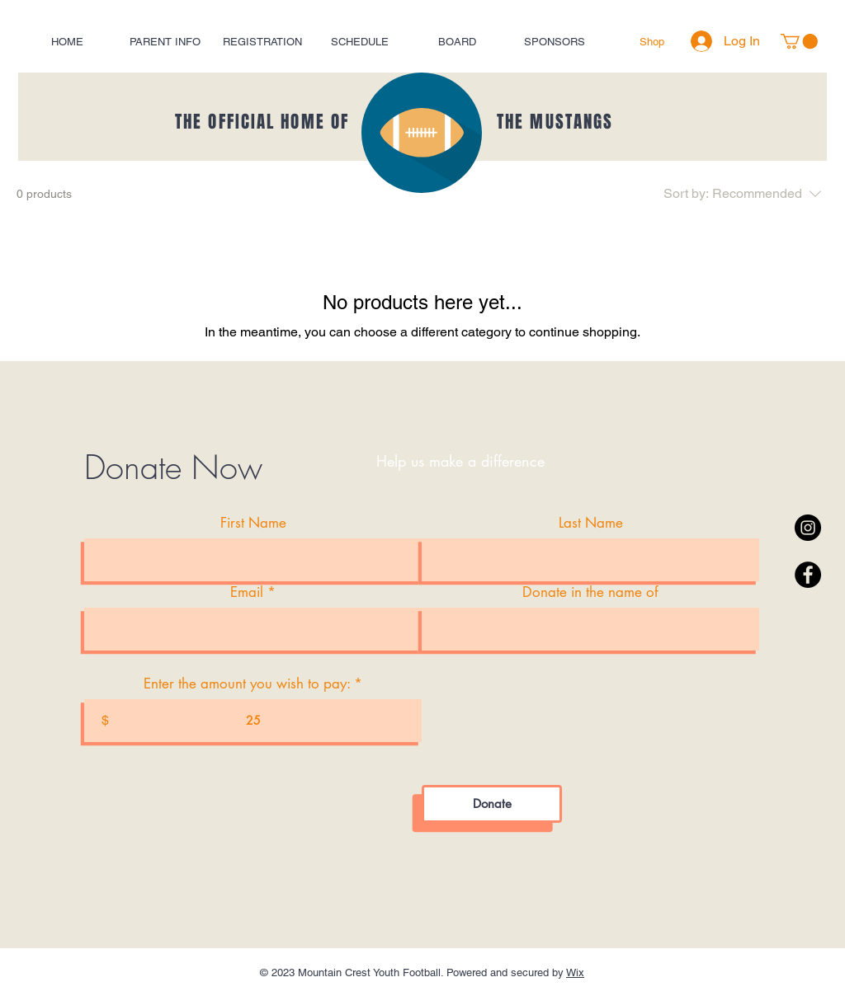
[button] (799, 41)
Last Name (591, 523)
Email (246, 592)
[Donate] (492, 804)
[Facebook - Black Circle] (808, 574)
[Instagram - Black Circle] (808, 527)
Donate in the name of (590, 592)
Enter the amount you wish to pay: (247, 684)
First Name (253, 523)
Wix (575, 972)
